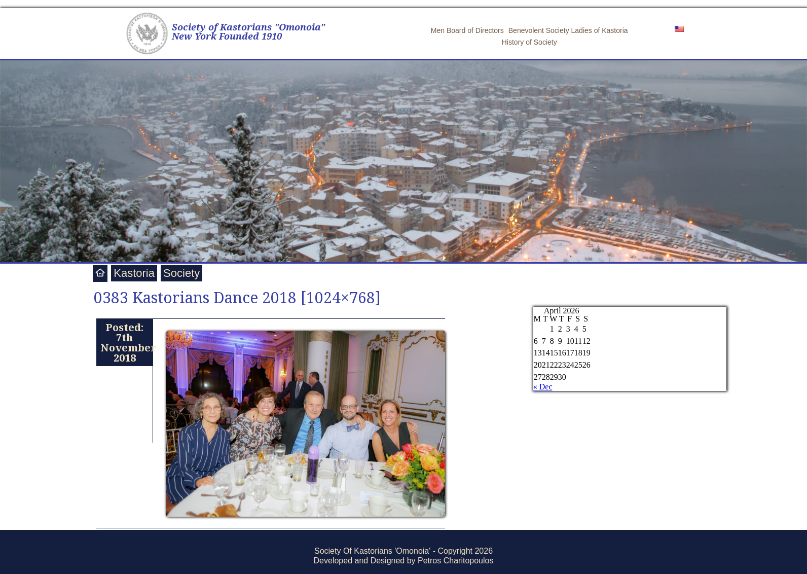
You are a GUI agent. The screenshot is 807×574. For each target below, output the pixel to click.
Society (181, 273)
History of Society (529, 42)
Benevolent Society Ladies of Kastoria (568, 30)
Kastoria (134, 273)
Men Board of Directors (467, 30)
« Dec (543, 386)
